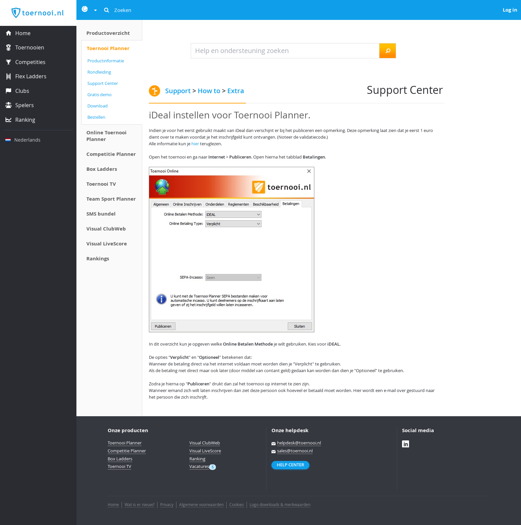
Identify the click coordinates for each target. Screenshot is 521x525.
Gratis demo (99, 95)
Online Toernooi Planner (106, 136)
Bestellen (96, 117)
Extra (235, 90)
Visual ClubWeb (106, 228)
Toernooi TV (101, 183)
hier (195, 144)
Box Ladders (101, 168)
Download (97, 106)
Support (178, 90)
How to (209, 90)
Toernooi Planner (108, 48)
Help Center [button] (290, 465)
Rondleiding (99, 72)
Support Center (102, 83)
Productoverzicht (108, 33)
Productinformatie (105, 61)
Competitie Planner (111, 154)
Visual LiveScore (106, 243)
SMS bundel (101, 213)
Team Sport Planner (111, 198)
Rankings (97, 258)
